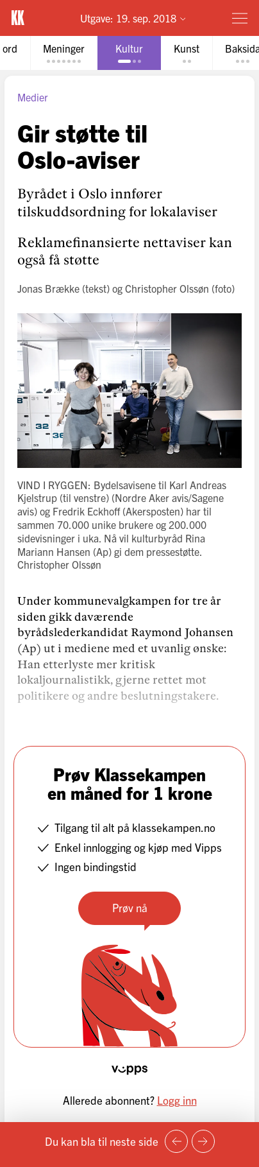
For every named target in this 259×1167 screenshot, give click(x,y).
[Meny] (239, 18)
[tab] (63, 53)
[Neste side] (203, 1141)
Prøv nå (129, 907)
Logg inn (177, 1100)
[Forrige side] (176, 1141)
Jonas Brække (48, 288)
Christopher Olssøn (167, 288)
